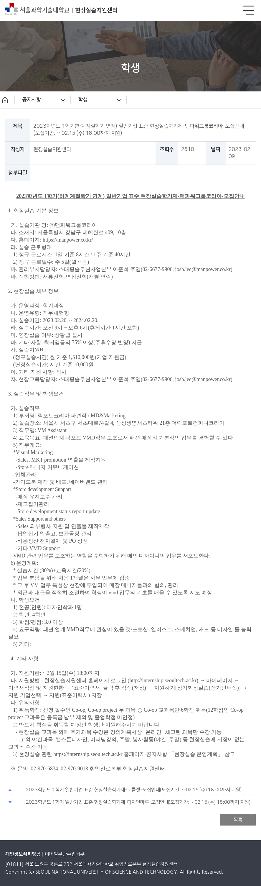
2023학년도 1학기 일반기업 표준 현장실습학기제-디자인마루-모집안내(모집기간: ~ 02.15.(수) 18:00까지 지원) (138, 802)
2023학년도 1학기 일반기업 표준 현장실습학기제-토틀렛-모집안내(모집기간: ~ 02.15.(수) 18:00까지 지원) (134, 790)
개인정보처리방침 (23, 854)
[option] (43, 100)
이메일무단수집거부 (65, 854)
